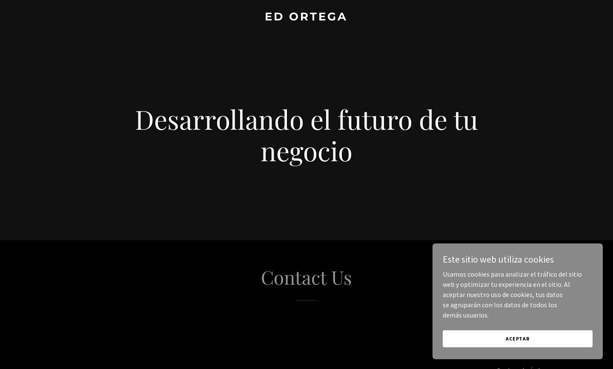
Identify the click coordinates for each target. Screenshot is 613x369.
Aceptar (518, 338)
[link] (306, 18)
